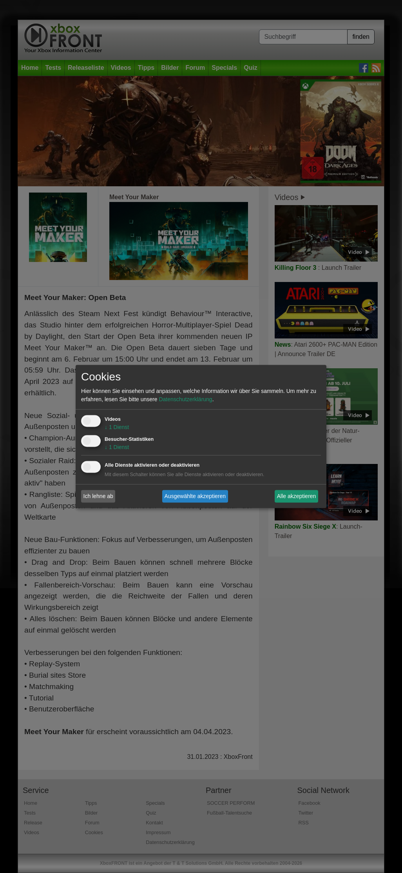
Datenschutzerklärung (185, 399)
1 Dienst (117, 427)
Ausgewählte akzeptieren (195, 496)
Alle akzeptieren (296, 496)
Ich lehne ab (98, 496)
